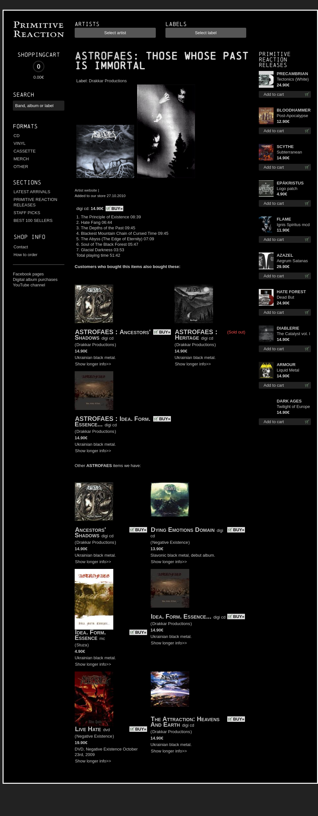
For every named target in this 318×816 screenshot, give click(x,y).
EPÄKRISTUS (290, 183)
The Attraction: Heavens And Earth (185, 721)
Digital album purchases (35, 279)
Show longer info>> (93, 364)
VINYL (20, 143)
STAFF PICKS (27, 212)
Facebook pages (28, 274)
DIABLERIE (288, 328)
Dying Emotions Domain (183, 529)
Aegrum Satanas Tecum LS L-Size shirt (292, 261)
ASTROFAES (104, 56)
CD (17, 135)
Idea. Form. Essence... (181, 616)
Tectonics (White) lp (293, 79)
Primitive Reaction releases (275, 59)
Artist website (86, 190)
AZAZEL (285, 255)
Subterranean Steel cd (289, 152)
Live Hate (88, 728)
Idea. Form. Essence (90, 635)
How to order (25, 254)
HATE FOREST (291, 291)
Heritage (187, 337)
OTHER (21, 166)
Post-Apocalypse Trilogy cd (292, 116)
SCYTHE (285, 146)
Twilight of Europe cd (293, 407)
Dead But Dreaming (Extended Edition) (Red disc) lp (289, 297)
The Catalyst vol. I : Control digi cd (293, 334)
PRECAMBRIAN (292, 73)
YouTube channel (29, 285)
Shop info (29, 237)
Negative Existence (170, 542)
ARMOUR (286, 364)
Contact (21, 246)
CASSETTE (25, 151)
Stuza (81, 644)
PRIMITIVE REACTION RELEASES (35, 202)
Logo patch (287, 188)
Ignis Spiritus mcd (293, 224)
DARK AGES (289, 401)
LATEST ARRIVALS (32, 191)
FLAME (284, 219)
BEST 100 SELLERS (33, 220)
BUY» (117, 208)
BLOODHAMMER (294, 110)
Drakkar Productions (108, 80)
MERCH (21, 158)
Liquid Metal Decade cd (288, 370)
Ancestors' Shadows (90, 532)
